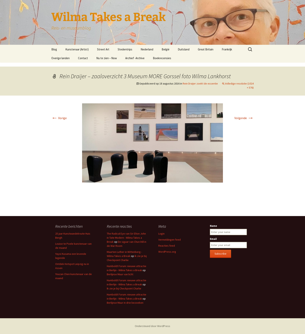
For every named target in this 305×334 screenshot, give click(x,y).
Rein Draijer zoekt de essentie (200, 83)
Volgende (244, 118)
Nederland (147, 49)
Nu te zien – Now (106, 58)
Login (161, 233)
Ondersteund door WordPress (152, 326)
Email (213, 239)
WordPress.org (167, 251)
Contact (83, 58)
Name (213, 226)
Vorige (59, 118)
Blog (54, 49)
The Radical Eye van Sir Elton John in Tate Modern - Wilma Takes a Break (126, 237)
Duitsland (183, 49)
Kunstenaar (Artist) (77, 49)
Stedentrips (125, 49)
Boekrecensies (162, 58)
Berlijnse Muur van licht (120, 274)
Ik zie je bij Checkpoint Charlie (124, 288)
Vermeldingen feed (169, 239)
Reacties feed (166, 245)
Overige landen (60, 58)
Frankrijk (227, 49)
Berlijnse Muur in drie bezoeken (125, 302)
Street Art (103, 49)
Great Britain (205, 49)
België (165, 49)
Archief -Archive (135, 58)
